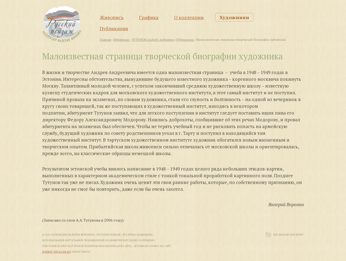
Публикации (114, 28)
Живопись (112, 17)
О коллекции (189, 17)
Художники (234, 17)
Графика (148, 17)
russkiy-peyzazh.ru (56, 251)
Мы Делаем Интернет (288, 234)
